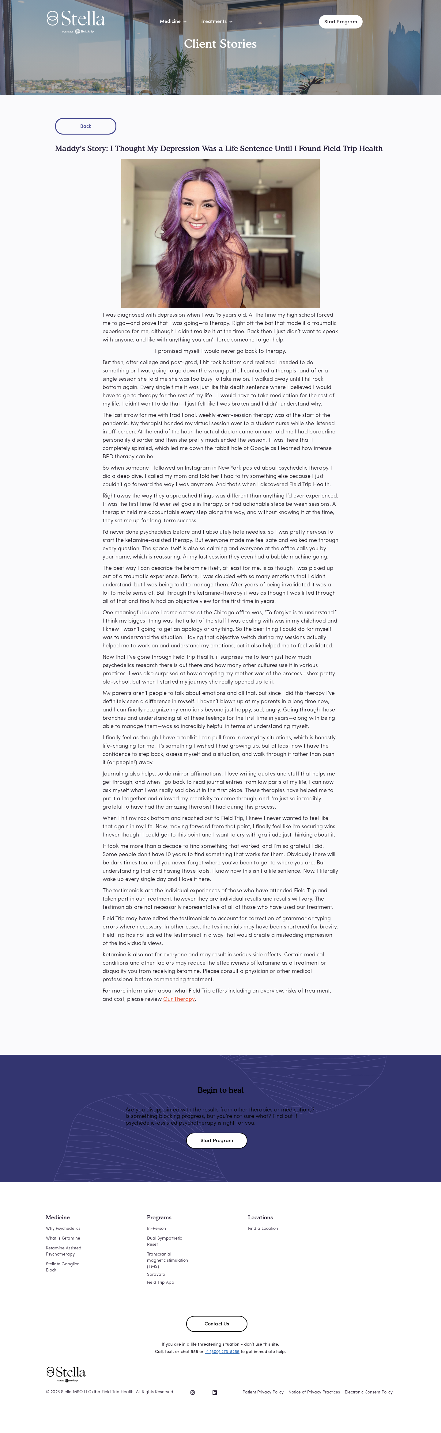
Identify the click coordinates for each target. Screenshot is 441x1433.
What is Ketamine (63, 1238)
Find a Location (263, 1228)
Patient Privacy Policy (263, 1392)
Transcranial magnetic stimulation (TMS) (167, 1260)
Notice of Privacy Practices (314, 1392)
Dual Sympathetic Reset (164, 1241)
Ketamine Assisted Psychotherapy (63, 1251)
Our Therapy (179, 999)
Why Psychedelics (63, 1228)
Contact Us (217, 1324)
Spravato (156, 1274)
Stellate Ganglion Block (63, 1267)
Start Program (340, 22)
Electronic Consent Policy (369, 1392)
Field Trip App (160, 1282)
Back (86, 126)
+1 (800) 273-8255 (222, 1352)
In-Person (156, 1228)
